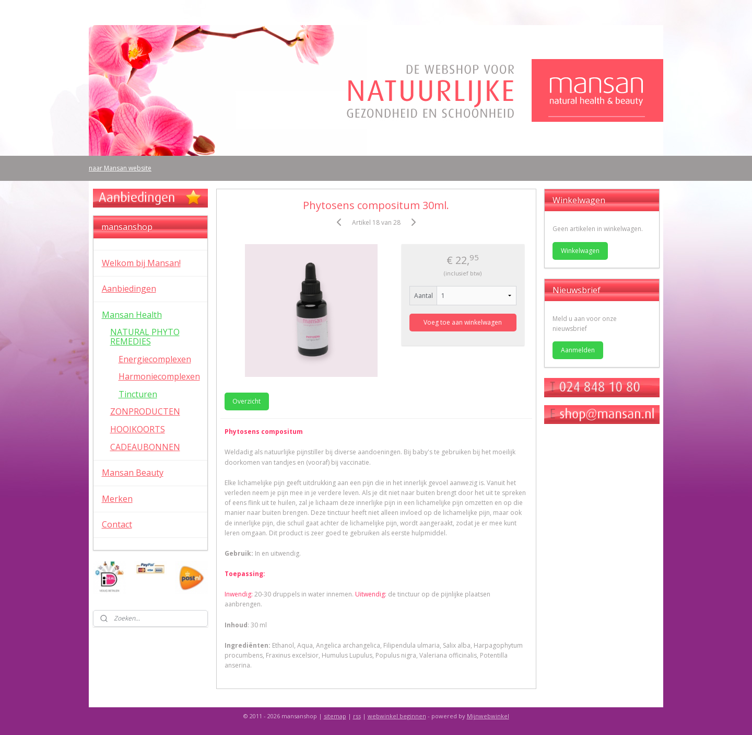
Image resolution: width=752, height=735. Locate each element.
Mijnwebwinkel (488, 716)
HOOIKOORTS (137, 429)
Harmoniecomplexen (159, 376)
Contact (117, 524)
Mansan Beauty (132, 472)
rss (357, 716)
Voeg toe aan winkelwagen (463, 322)
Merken (117, 498)
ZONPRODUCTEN (145, 411)
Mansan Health (132, 314)
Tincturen (138, 394)
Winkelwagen (580, 250)
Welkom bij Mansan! (141, 263)
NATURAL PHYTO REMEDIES (145, 336)
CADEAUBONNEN (145, 447)
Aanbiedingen (129, 288)
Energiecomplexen (155, 359)
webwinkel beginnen (397, 716)
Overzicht (246, 401)
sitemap (335, 716)
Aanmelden (578, 350)
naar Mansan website (120, 168)
